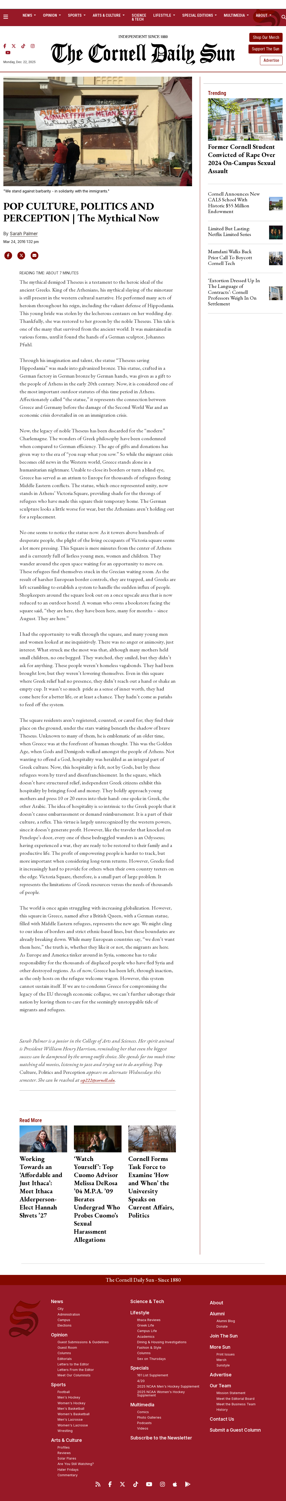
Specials (139, 1368)
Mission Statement (231, 1393)
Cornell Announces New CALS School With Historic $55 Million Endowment (234, 202)
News (57, 1301)
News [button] (28, 15)
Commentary (68, 1475)
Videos (142, 1428)
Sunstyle (223, 1365)
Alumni (217, 1313)
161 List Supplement (152, 1375)
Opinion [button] (50, 15)
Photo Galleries (149, 1417)
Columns (64, 1353)
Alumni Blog (226, 1321)
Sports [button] (75, 15)
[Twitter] (13, 46)
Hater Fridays (68, 1469)
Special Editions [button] (198, 15)
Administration (69, 1314)
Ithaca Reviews (149, 1320)
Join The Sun (224, 1336)
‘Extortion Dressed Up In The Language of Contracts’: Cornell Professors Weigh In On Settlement (234, 292)
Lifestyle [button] (162, 15)
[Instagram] (33, 46)
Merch (221, 1360)
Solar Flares (67, 1458)
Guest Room (67, 1347)
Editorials (65, 1358)
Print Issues (226, 1354)
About (216, 1302)
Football (64, 1392)
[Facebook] (4, 46)
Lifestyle (139, 1312)
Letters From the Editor (76, 1370)
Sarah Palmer (24, 233)
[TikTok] (23, 46)
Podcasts (144, 1423)
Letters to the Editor (73, 1364)
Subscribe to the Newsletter (161, 1438)
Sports (58, 1384)
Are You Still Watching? (76, 1464)
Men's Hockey (69, 1397)
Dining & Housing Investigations (162, 1342)
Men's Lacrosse (70, 1419)
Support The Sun (265, 48)
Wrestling (65, 1431)
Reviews (64, 1453)
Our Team (220, 1385)
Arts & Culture (66, 1440)
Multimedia (142, 1404)
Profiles (64, 1447)
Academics (146, 1336)
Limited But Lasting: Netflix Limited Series (229, 231)
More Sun (220, 1346)
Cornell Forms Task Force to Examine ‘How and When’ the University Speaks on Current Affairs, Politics (151, 1186)
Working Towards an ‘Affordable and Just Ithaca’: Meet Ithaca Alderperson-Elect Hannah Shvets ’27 (41, 1186)
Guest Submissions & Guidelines (83, 1342)
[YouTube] (7, 52)
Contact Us (222, 1419)
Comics (143, 1412)
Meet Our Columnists (74, 1375)
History (222, 1410)
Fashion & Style (149, 1347)
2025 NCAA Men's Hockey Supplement (168, 1386)
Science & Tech (139, 17)
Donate (222, 1326)
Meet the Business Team (236, 1404)
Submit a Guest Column (235, 1430)
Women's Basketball (74, 1414)
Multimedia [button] (235, 15)
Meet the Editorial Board (236, 1398)
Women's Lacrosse (73, 1425)
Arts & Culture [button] (107, 15)
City (60, 1309)
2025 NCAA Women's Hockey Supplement (161, 1393)
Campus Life (147, 1331)
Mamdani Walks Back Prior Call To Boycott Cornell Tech (230, 257)
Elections (65, 1325)
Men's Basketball (71, 1409)
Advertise (271, 60)
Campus (64, 1320)
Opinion (59, 1334)
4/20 (141, 1381)
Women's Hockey (71, 1403)
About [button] (262, 15)
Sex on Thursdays (151, 1358)
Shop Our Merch (266, 37)
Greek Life (145, 1325)
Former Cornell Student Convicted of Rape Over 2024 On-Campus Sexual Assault (241, 158)
